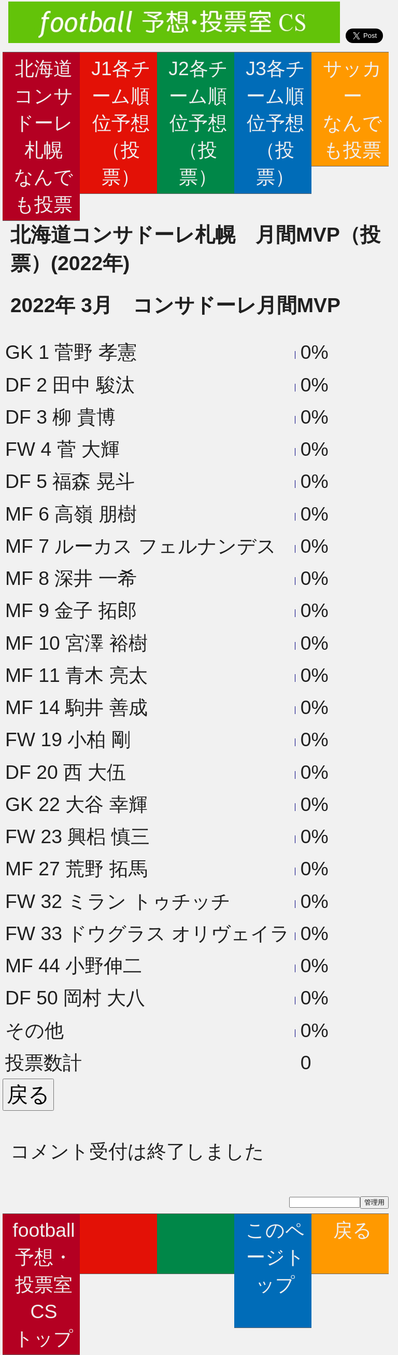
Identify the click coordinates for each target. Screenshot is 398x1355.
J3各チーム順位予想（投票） (275, 123)
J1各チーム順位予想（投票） (120, 123)
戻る (352, 1243)
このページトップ (275, 1270)
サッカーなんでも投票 (352, 109)
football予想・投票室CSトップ (43, 1284)
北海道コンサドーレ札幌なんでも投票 (43, 136)
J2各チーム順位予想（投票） (198, 123)
